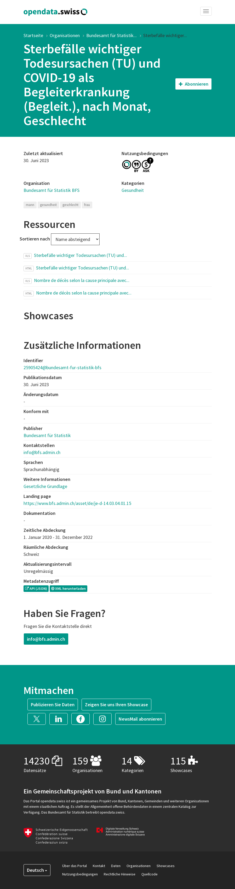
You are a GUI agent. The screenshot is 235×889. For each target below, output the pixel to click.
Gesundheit (133, 190)
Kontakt (99, 865)
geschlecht (70, 205)
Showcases (166, 865)
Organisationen (65, 35)
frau (87, 205)
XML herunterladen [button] (68, 588)
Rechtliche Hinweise (119, 874)
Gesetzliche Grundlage (45, 486)
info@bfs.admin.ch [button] (46, 639)
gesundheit (48, 205)
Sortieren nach (35, 239)
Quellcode (149, 874)
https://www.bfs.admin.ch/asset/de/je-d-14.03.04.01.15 (77, 503)
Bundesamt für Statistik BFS (51, 190)
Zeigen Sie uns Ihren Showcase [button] (116, 705)
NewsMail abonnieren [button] (140, 719)
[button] (38, 718)
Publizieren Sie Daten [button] (52, 705)
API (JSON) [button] (36, 588)
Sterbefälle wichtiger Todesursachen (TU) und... (80, 255)
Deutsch (37, 870)
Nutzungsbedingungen (80, 874)
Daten (116, 865)
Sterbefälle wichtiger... (165, 35)
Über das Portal (74, 865)
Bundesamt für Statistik (47, 435)
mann (30, 205)
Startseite (33, 35)
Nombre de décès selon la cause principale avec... (81, 280)
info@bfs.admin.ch (42, 452)
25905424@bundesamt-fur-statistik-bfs (62, 367)
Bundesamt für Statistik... (111, 35)
